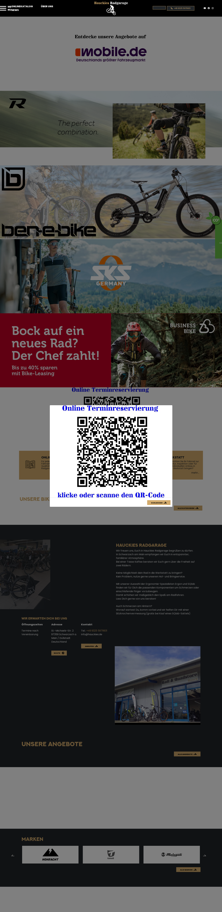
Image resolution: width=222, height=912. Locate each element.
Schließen (157, 503)
